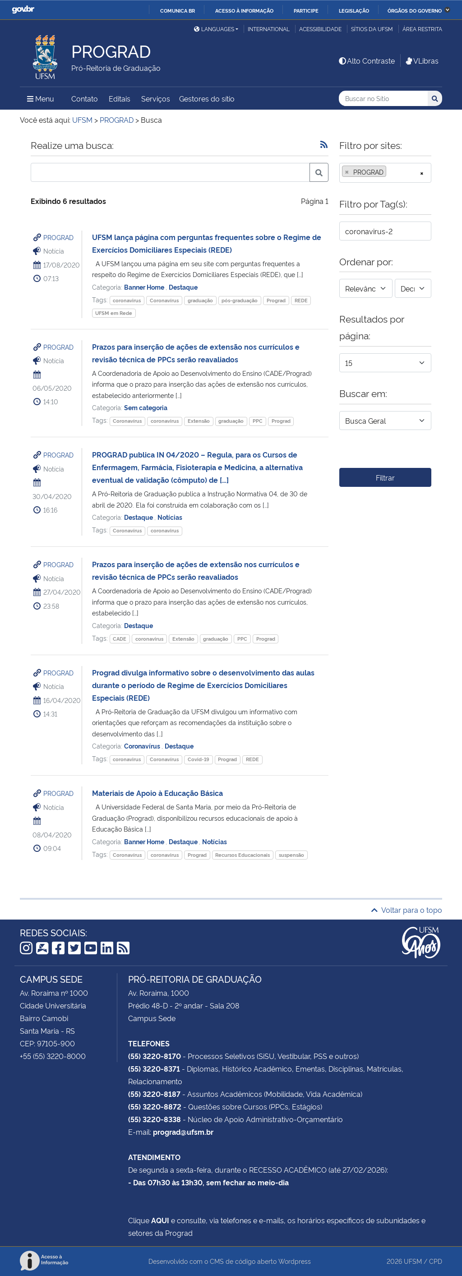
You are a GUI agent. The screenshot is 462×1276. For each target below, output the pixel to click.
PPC (258, 420)
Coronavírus (164, 300)
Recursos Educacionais (242, 854)
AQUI (160, 1220)
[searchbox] (391, 172)
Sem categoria (145, 407)
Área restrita (422, 28)
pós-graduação (240, 300)
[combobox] (385, 173)
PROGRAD (58, 237)
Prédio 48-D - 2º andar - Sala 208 (183, 1005)
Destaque (183, 286)
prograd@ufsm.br (183, 1132)
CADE (119, 638)
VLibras (421, 60)
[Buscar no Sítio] (383, 98)
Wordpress (294, 1261)
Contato (84, 98)
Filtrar (385, 477)
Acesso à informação (244, 10)
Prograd (276, 300)
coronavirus (127, 300)
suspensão (291, 854)
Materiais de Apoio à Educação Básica (157, 793)
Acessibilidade (320, 28)
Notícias (169, 517)
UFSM (413, 1261)
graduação (200, 300)
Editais (119, 98)
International (269, 28)
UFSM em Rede (113, 313)
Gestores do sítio (207, 98)
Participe (306, 10)
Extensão (199, 420)
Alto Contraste (366, 60)
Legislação (354, 10)
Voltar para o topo (406, 910)
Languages (214, 28)
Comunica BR (177, 10)
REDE (301, 300)
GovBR (23, 9)
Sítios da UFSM (372, 28)
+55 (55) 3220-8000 (53, 1056)
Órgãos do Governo (415, 10)
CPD (435, 1261)
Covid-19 (198, 759)
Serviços (155, 98)
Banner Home (145, 286)
